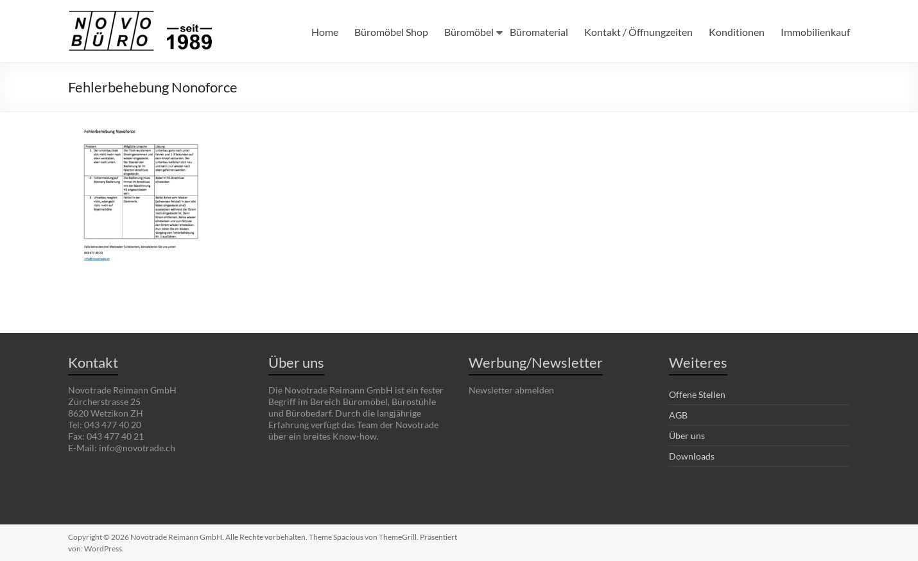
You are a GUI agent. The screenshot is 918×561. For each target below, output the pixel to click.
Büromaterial (539, 32)
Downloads (691, 456)
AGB (678, 415)
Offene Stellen (697, 394)
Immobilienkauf (815, 32)
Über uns (687, 435)
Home (324, 32)
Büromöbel (469, 32)
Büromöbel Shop (391, 32)
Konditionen (737, 32)
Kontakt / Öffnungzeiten (638, 32)
